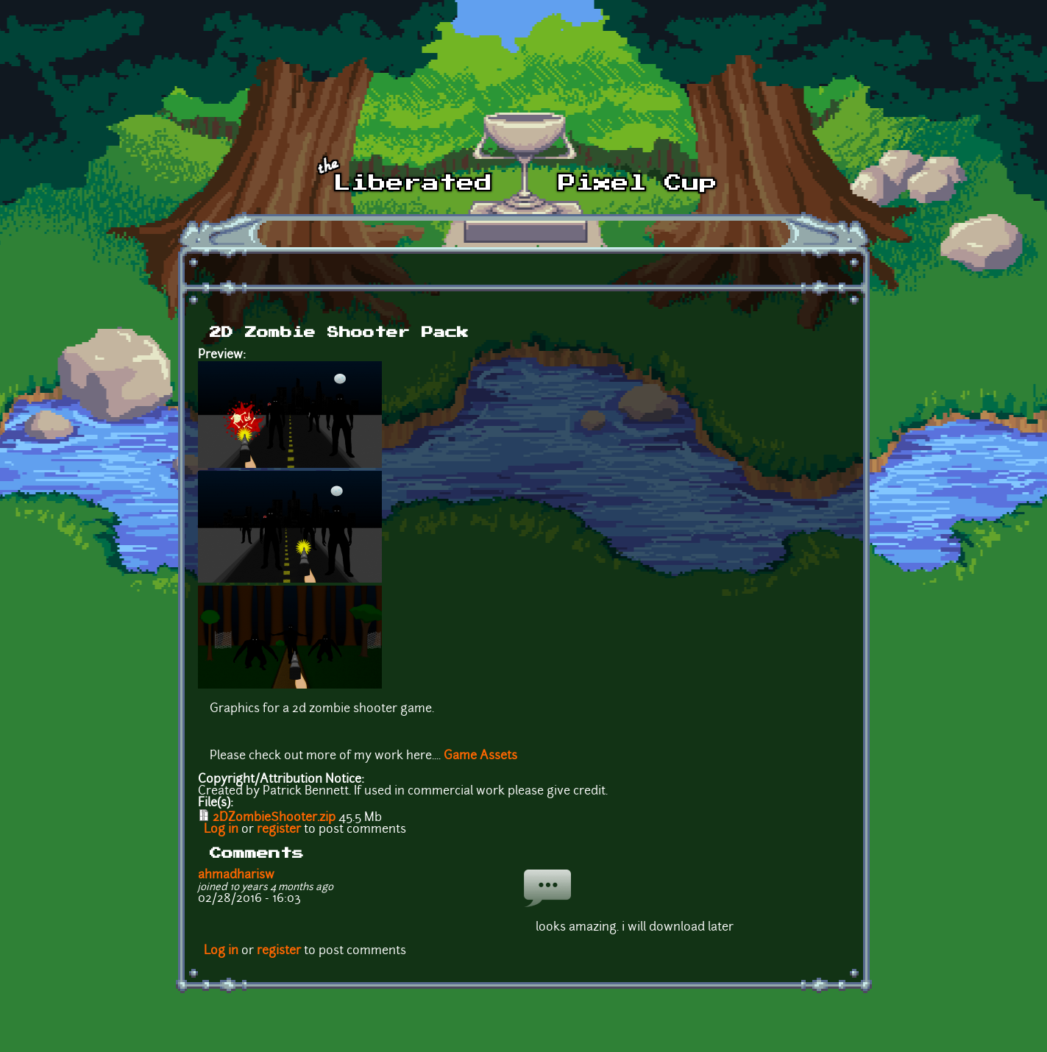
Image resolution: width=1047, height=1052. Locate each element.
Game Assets (480, 756)
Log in (221, 830)
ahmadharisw (236, 875)
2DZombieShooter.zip (274, 818)
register (279, 830)
